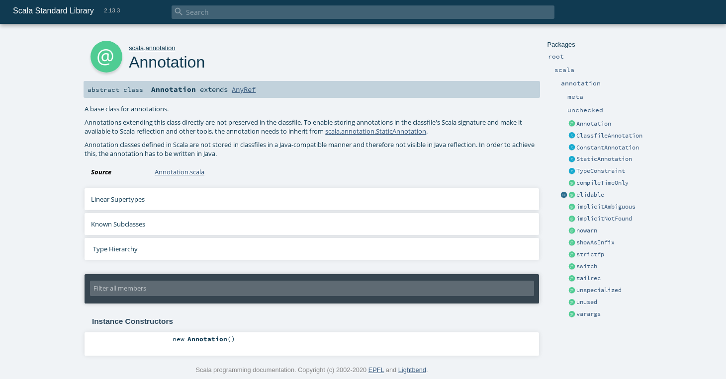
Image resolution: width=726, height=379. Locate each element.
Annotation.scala (179, 171)
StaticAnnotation (604, 158)
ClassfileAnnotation (609, 135)
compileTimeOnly (602, 182)
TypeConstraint (600, 170)
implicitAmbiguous (605, 206)
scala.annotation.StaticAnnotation (375, 131)
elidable (590, 194)
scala (136, 48)
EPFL (376, 370)
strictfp (590, 254)
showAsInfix (595, 242)
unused (586, 302)
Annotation (593, 123)
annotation (161, 48)
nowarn (586, 230)
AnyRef (244, 89)
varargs (588, 313)
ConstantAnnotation (607, 147)
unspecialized (599, 290)
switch (586, 266)
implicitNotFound (604, 218)
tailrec (588, 278)
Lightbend (412, 370)
